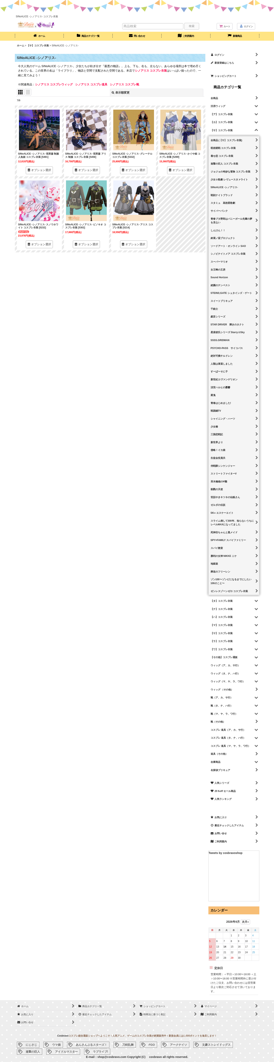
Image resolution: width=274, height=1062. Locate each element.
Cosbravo (62, 1035)
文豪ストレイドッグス (216, 1044)
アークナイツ (178, 1044)
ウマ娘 (56, 1044)
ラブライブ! (100, 1051)
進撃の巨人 (33, 1051)
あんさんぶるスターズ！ (91, 1044)
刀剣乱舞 (128, 1044)
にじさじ (31, 1044)
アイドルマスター (66, 1051)
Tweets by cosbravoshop (226, 853)
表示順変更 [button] (121, 92)
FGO (152, 1044)
